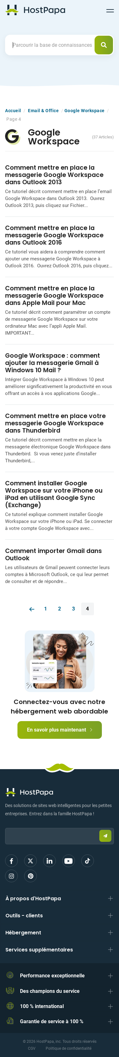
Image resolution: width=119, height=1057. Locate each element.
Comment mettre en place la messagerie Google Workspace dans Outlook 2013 (54, 174)
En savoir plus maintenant (59, 730)
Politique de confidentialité (68, 1048)
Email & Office (43, 110)
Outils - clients (24, 915)
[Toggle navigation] (110, 9)
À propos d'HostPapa (33, 898)
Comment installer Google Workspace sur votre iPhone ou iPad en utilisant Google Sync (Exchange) (53, 494)
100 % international (42, 1006)
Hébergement (23, 932)
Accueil (13, 110)
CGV (32, 1048)
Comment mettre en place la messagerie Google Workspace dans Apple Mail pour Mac (54, 295)
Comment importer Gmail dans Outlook (53, 554)
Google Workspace (84, 110)
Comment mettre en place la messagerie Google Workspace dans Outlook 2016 (54, 235)
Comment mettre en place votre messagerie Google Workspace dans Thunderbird (55, 423)
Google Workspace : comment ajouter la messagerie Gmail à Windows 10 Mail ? (52, 362)
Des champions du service (50, 991)
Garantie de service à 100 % (51, 1021)
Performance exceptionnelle (52, 976)
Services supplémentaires (39, 949)
